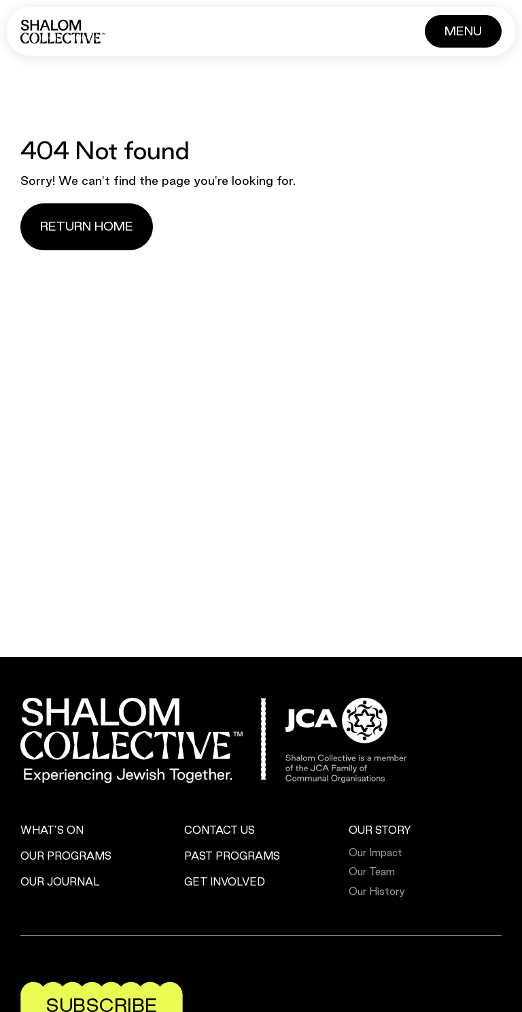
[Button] (463, 31)
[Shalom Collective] (62, 32)
